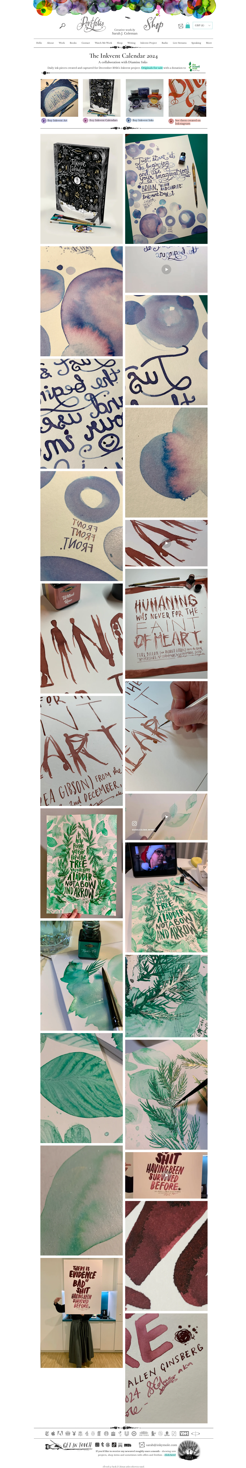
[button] (187, 25)
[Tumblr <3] (102, 1444)
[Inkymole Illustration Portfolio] (91, 24)
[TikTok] (114, 1445)
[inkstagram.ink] (97, 1445)
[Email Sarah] (180, 26)
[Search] (62, 26)
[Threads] (107, 1444)
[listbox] (203, 25)
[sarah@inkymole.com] (162, 1445)
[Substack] (120, 1445)
